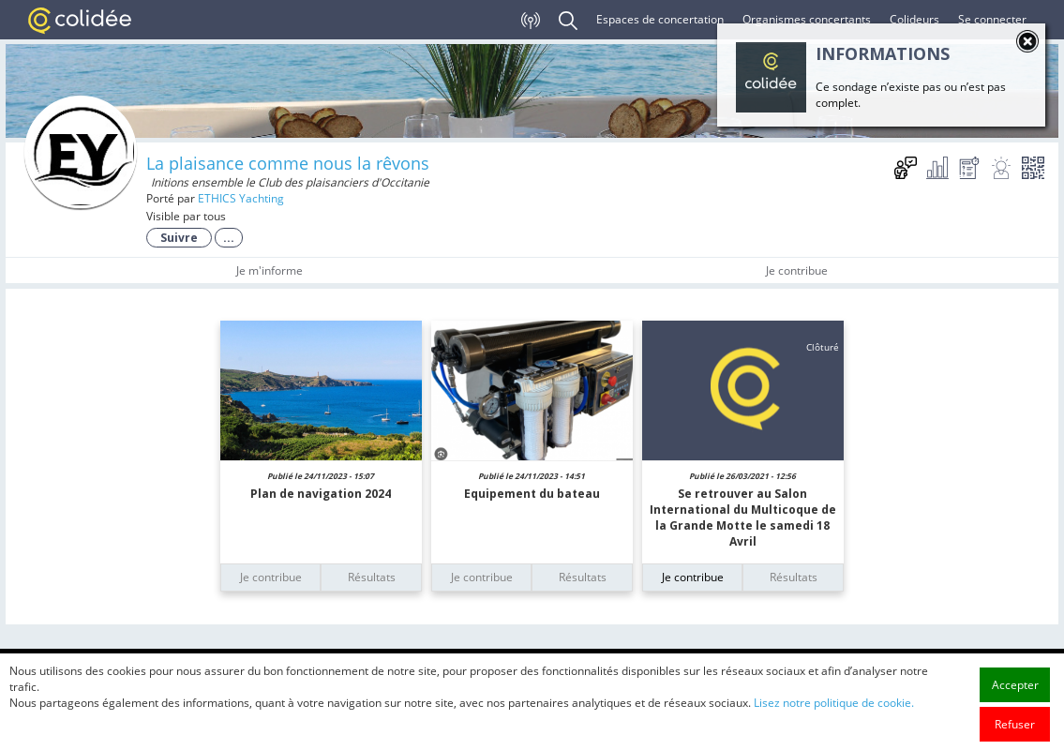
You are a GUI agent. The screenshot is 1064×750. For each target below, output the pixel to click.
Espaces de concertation (660, 19)
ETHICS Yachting (241, 198)
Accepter (1015, 723)
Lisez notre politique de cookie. (834, 741)
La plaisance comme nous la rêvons (287, 163)
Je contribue (797, 270)
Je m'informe (269, 270)
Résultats (372, 577)
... (228, 238)
